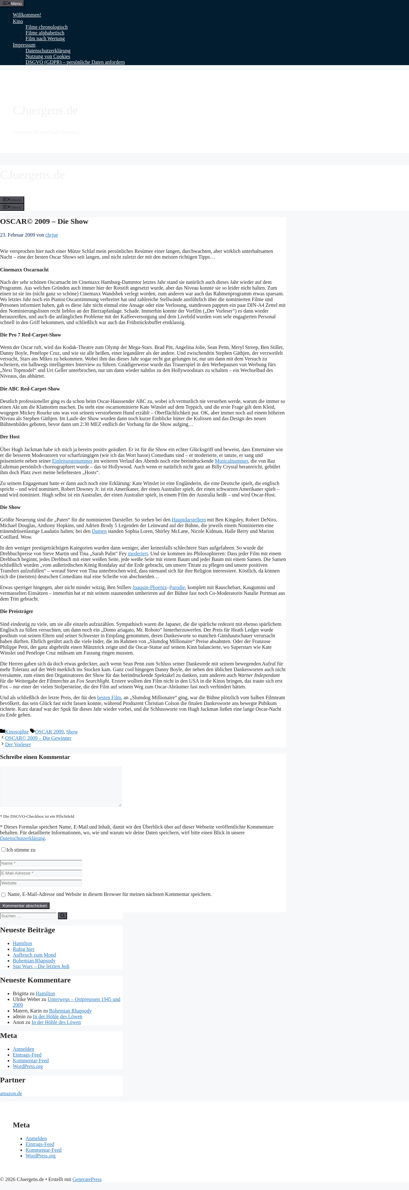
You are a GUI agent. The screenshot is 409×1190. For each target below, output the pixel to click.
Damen (99, 531)
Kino (20, 21)
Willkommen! (27, 15)
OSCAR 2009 (49, 731)
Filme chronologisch (47, 27)
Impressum (27, 45)
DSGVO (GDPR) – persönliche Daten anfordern (75, 62)
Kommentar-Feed (31, 1068)
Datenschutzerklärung (48, 50)
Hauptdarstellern (189, 519)
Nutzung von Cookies (48, 56)
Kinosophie (17, 731)
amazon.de (11, 1101)
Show (72, 731)
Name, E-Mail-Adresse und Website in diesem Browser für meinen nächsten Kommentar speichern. (110, 902)
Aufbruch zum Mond (34, 962)
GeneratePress (87, 1187)
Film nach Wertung (45, 38)
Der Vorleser (18, 744)
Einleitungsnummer (72, 461)
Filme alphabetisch (45, 32)
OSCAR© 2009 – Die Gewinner (38, 738)
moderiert (138, 553)
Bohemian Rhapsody (34, 968)
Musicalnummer (231, 461)
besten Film (109, 697)
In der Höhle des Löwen (57, 1024)
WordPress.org (28, 1074)
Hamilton (22, 951)
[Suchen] (62, 923)
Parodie (177, 587)
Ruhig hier (24, 956)
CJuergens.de (45, 110)
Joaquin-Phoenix (150, 587)
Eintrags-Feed (27, 1062)
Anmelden (23, 1056)
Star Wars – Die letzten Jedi (41, 974)
